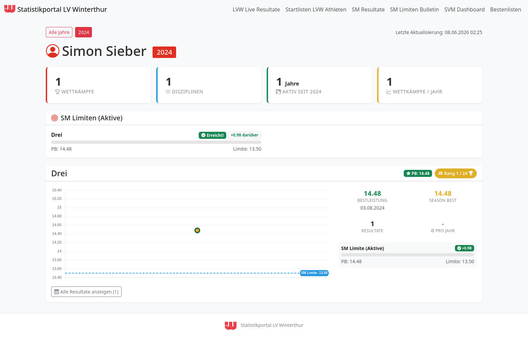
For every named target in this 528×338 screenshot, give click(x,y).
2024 (83, 32)
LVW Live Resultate (256, 9)
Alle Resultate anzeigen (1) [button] (86, 291)
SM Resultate (368, 9)
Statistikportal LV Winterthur (55, 9)
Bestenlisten (505, 9)
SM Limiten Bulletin (414, 9)
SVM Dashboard (464, 9)
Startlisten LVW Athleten (316, 9)
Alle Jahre (59, 32)
